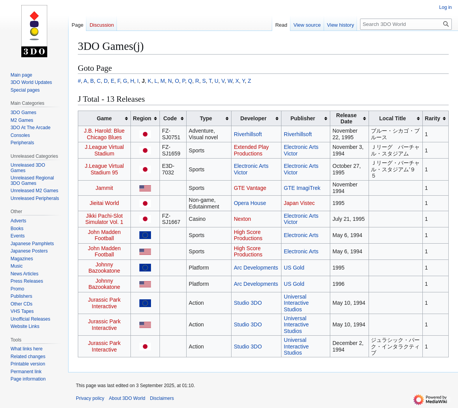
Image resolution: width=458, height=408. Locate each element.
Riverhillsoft (248, 134)
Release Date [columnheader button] (346, 118)
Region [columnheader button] (142, 118)
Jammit (104, 188)
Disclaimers (162, 398)
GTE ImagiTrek (302, 188)
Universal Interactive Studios (296, 303)
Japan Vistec (299, 203)
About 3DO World (127, 398)
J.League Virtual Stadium (104, 150)
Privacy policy (90, 398)
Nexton (242, 219)
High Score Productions (248, 235)
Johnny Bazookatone (104, 267)
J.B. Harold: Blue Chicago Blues (104, 134)
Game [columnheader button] (104, 118)
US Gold (294, 268)
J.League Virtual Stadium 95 (104, 169)
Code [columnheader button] (170, 118)
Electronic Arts (301, 235)
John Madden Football (104, 235)
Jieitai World (104, 203)
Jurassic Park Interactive (104, 303)
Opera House (250, 203)
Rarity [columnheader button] (432, 118)
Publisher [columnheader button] (302, 118)
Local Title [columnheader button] (392, 118)
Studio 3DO (248, 303)
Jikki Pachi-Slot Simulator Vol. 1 (104, 219)
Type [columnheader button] (206, 118)
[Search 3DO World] (406, 24)
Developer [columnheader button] (253, 118)
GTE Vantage (250, 188)
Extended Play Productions (251, 150)
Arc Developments (256, 268)
